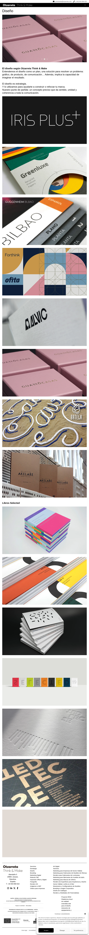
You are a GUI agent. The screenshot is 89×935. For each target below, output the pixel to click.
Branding (33, 874)
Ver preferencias (78, 930)
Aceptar (46, 930)
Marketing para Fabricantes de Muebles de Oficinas (70, 874)
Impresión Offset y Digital (38, 881)
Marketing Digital (35, 877)
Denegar (62, 930)
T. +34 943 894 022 (12, 885)
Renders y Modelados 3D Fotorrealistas (66, 894)
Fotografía (33, 883)
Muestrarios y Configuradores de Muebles (66, 888)
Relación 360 (34, 879)
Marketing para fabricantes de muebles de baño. (69, 879)
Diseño (32, 872)
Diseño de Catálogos (60, 892)
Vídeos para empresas (37, 890)
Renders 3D (34, 885)
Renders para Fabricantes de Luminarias (66, 877)
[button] (85, 914)
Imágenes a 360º (35, 888)
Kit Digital (56, 868)
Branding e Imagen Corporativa (63, 890)
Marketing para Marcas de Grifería (64, 881)
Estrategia (33, 870)
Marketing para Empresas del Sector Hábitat (67, 872)
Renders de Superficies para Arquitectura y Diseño (69, 883)
